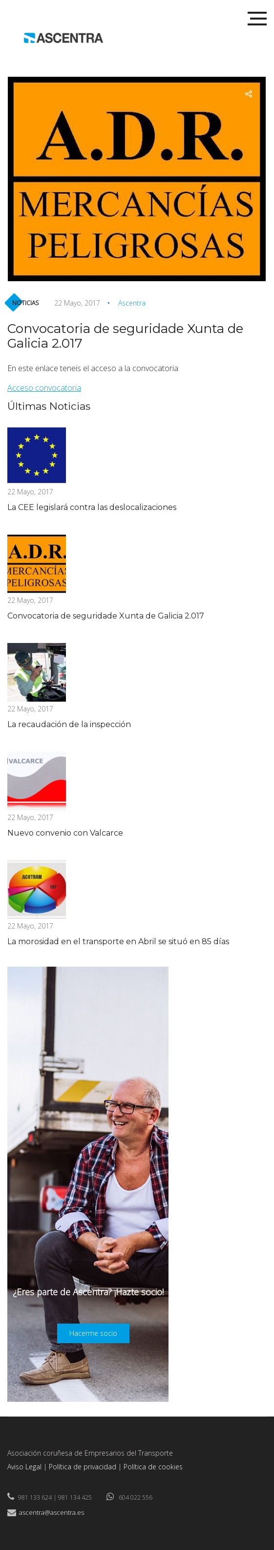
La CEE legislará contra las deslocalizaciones (91, 507)
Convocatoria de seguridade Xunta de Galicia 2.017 (105, 615)
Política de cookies (153, 1466)
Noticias (25, 303)
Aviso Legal (24, 1466)
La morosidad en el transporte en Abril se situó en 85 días (118, 941)
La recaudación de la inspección (69, 724)
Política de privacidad (82, 1466)
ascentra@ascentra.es (51, 1512)
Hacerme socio (93, 1333)
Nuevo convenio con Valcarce (65, 833)
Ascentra (132, 303)
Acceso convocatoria (44, 387)
